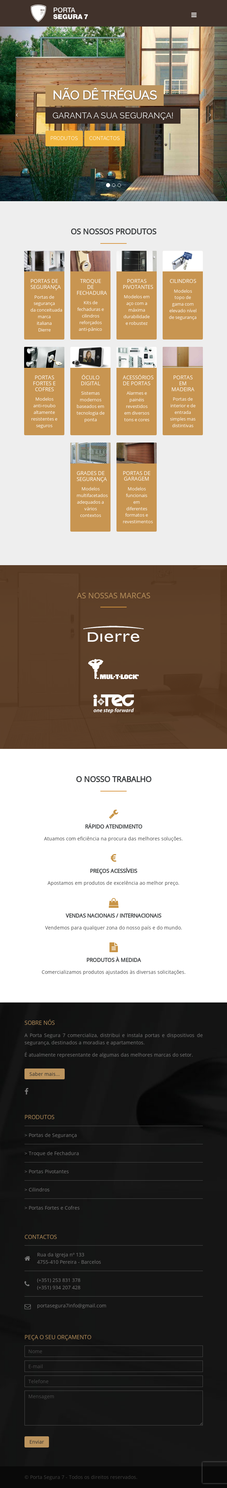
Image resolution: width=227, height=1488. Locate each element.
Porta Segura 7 (59, 13)
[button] (17, 114)
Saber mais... (44, 1074)
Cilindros (39, 1189)
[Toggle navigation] (195, 8)
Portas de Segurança (53, 1135)
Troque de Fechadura (54, 1153)
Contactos (104, 138)
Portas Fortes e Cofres (54, 1207)
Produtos (64, 138)
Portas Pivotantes (49, 1171)
